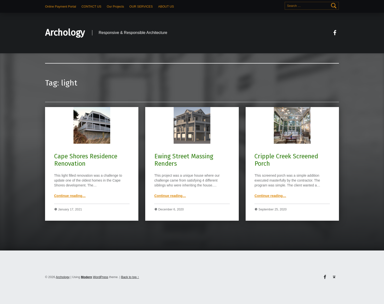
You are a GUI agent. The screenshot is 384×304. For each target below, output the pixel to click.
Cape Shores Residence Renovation (85, 159)
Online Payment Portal (60, 6)
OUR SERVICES (141, 6)
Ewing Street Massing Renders (183, 159)
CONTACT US (91, 6)
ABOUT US (166, 6)
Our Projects (115, 6)
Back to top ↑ (130, 277)
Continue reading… (70, 196)
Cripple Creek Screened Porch (286, 159)
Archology (65, 32)
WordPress (100, 277)
